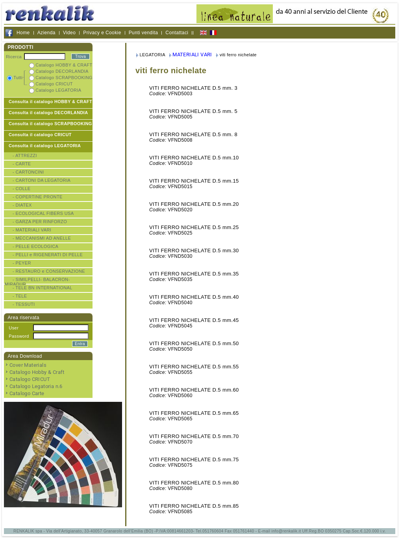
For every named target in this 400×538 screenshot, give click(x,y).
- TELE (20, 296)
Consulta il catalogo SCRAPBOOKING (50, 123)
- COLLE (22, 188)
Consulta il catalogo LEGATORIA (45, 145)
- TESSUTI (24, 304)
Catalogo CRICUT (29, 379)
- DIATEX (22, 205)
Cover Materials (27, 365)
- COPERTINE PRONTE (38, 196)
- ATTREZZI (25, 155)
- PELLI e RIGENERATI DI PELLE (48, 254)
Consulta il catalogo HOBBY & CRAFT (50, 101)
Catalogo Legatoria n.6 (36, 386)
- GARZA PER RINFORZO (40, 221)
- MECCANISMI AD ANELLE (42, 238)
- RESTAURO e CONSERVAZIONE (49, 271)
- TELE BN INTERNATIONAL (42, 287)
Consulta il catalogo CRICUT (40, 134)
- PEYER (22, 263)
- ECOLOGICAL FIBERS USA (43, 213)
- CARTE (22, 163)
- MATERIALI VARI (32, 229)
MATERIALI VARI (192, 54)
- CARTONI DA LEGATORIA (41, 180)
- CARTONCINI (28, 172)
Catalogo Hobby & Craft (37, 372)
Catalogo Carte (26, 393)
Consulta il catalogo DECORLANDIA (48, 112)
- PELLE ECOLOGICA (35, 246)
